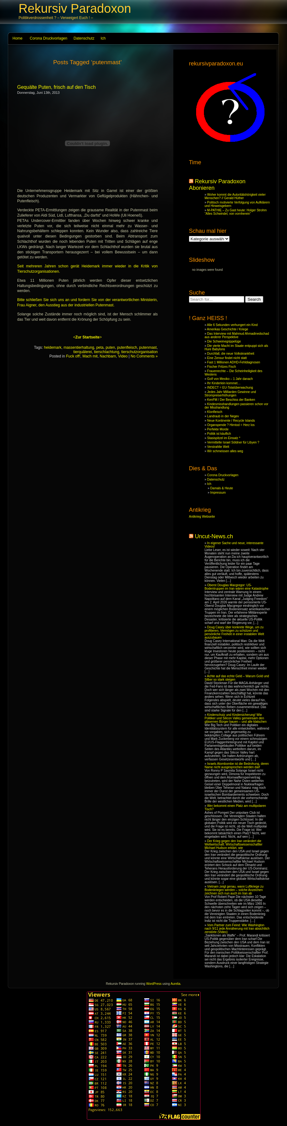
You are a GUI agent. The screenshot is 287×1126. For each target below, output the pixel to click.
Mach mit (90, 356)
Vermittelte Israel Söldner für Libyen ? (233, 442)
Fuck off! (73, 356)
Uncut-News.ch (214, 536)
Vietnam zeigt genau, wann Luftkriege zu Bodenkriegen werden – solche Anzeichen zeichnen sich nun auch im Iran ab (234, 890)
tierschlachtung (106, 352)
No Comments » (144, 356)
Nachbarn (108, 356)
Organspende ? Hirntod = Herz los (231, 425)
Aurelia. (176, 983)
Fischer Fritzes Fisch (221, 366)
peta (99, 347)
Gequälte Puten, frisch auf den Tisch (56, 87)
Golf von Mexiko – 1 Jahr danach (230, 379)
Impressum (217, 492)
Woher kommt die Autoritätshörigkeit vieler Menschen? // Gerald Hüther (235, 196)
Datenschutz (83, 38)
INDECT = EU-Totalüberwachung (230, 387)
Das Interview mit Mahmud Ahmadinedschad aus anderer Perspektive (237, 335)
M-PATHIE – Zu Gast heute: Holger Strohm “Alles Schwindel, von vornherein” (236, 211)
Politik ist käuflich (219, 433)
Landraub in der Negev (223, 416)
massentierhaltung (78, 347)
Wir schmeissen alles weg (225, 451)
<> (87, 337)
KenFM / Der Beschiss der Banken (231, 399)
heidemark (53, 347)
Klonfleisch (214, 412)
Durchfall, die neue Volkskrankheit (230, 353)
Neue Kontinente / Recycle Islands (231, 420)
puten (110, 347)
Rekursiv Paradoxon (75, 8)
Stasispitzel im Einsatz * (223, 438)
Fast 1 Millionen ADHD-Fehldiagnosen (233, 362)
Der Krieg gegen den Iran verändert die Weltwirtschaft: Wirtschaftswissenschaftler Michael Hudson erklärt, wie (233, 844)
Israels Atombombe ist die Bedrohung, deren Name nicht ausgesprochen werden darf (237, 765)
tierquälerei (82, 352)
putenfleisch (127, 347)
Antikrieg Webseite (202, 516)
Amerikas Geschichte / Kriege (227, 329)
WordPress (153, 983)
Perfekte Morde (217, 429)
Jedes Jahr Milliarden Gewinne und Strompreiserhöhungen (230, 393)
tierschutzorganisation (139, 352)
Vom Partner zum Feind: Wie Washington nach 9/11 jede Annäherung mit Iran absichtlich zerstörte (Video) (237, 928)
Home (17, 38)
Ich (103, 38)
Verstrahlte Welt (218, 446)
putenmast (148, 347)
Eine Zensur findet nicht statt (227, 358)
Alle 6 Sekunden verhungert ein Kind (232, 325)
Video (122, 356)
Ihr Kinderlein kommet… (223, 383)
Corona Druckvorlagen (48, 38)
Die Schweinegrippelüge (224, 341)
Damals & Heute (221, 488)
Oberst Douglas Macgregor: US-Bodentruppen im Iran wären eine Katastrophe (237, 586)
